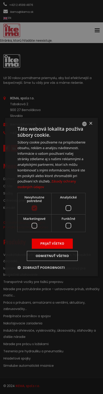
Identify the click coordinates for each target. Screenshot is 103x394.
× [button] (90, 123)
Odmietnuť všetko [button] (52, 256)
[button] (41, 267)
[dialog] (51, 197)
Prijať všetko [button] (52, 243)
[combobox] (84, 124)
